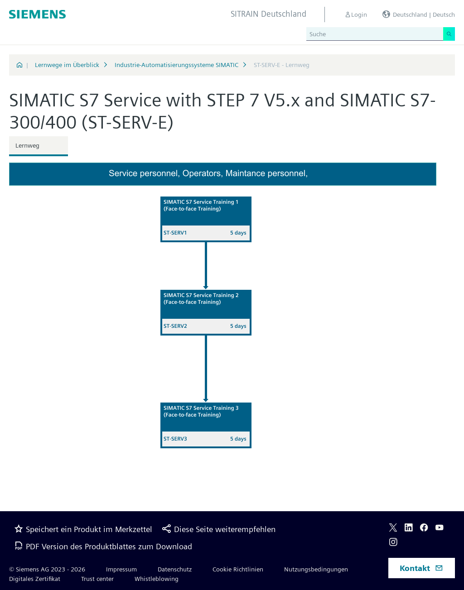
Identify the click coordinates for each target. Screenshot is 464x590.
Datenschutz (175, 569)
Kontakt (421, 568)
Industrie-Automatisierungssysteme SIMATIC (176, 64)
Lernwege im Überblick (67, 64)
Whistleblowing (157, 578)
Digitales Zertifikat (34, 578)
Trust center (97, 578)
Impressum (121, 569)
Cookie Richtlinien (238, 569)
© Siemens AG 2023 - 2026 (47, 569)
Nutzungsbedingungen (316, 569)
